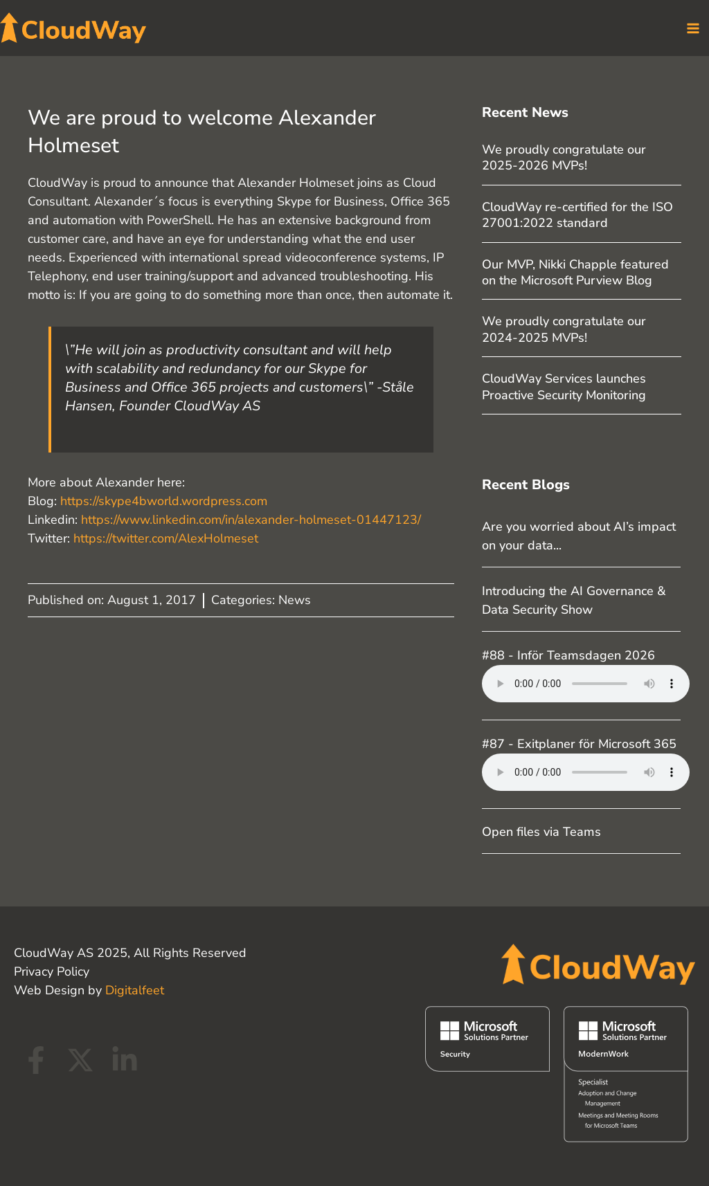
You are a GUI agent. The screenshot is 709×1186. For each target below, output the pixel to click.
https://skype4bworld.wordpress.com (163, 501)
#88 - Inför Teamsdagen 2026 (568, 656)
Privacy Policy (51, 971)
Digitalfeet (134, 990)
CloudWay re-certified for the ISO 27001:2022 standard (577, 215)
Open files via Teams (541, 832)
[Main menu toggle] (692, 28)
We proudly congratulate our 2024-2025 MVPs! (564, 329)
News (294, 600)
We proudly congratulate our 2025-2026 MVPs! (564, 158)
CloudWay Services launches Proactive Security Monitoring (564, 387)
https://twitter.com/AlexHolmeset (167, 539)
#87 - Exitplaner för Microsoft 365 (579, 744)
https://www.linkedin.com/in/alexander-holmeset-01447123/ (251, 520)
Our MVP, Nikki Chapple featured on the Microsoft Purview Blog (575, 272)
